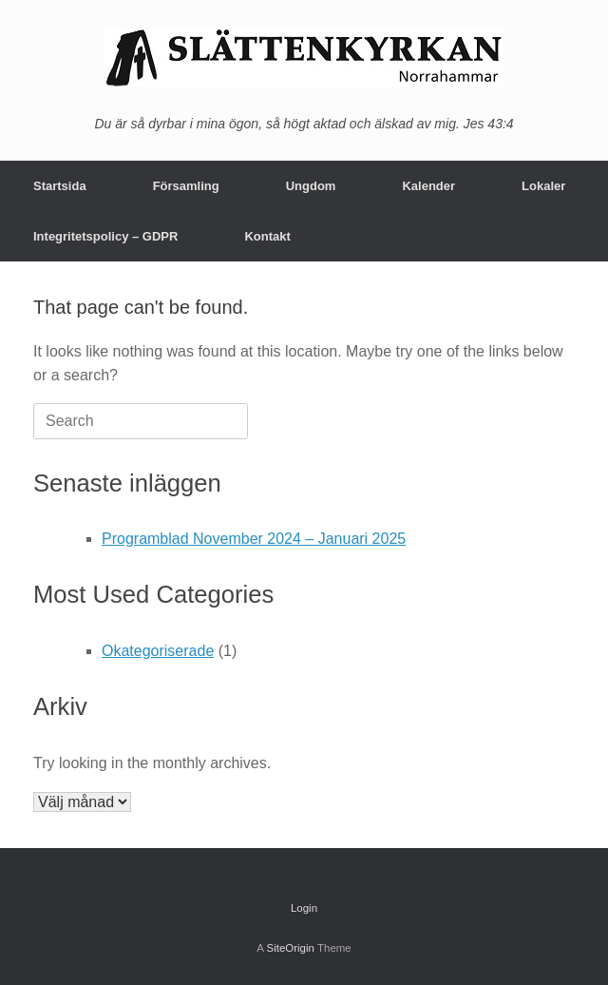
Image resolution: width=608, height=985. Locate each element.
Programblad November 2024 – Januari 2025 (254, 539)
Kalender (428, 186)
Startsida (59, 186)
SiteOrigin (290, 948)
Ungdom (311, 186)
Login (304, 908)
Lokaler (543, 186)
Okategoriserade (158, 651)
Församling (186, 186)
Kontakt (267, 236)
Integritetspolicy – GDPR (105, 236)
